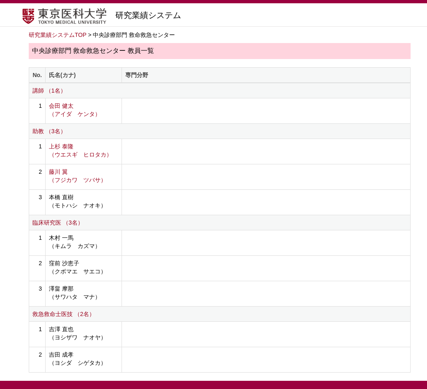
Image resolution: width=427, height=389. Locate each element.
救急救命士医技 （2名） (63, 314)
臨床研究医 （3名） (57, 222)
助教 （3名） (49, 131)
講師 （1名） (49, 90)
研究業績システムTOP (58, 35)
